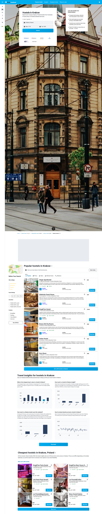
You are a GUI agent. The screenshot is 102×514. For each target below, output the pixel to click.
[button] (2, 2)
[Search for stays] (2, 9)
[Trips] (2, 22)
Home (18, 233)
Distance (58, 276)
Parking (12, 315)
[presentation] (51, 266)
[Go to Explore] (2, 18)
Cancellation (13, 317)
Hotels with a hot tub (15, 306)
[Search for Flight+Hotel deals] (2, 15)
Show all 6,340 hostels (23, 461)
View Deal (92, 290)
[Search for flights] (2, 6)
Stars (41, 276)
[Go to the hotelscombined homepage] (10, 2)
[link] (16, 322)
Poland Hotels (24, 233)
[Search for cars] (2, 12)
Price (35, 276)
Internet (12, 319)
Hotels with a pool (14, 303)
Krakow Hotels (46, 233)
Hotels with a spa (14, 304)
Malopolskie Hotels (35, 233)
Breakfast (12, 313)
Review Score (49, 276)
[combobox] (27, 19)
